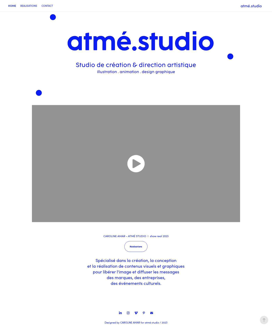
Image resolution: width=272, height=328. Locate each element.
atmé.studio (251, 5)
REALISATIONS (28, 5)
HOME (12, 5)
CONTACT (47, 5)
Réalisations (136, 246)
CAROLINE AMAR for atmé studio (139, 322)
